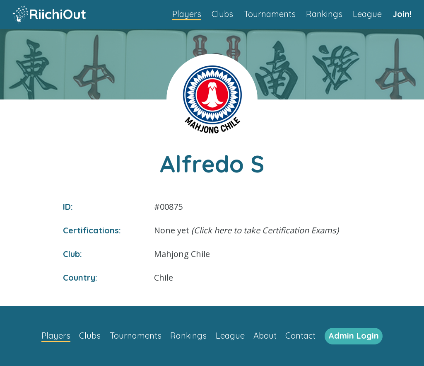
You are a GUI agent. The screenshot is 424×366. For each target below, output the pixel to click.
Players (186, 14)
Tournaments (270, 14)
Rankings (324, 14)
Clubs (222, 14)
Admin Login (353, 335)
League (367, 14)
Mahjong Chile (182, 253)
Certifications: (92, 230)
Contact (300, 335)
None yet (246, 230)
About (265, 335)
